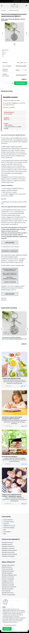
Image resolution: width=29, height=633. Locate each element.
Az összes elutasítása (10, 625)
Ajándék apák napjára (8, 571)
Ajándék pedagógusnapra (9, 575)
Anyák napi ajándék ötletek (12, 378)
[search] (26, 5)
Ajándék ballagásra (7, 573)
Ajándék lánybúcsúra (8, 583)
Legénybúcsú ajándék (8, 585)
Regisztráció (25, 1)
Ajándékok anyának (7, 542)
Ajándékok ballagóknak (8, 556)
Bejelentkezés (17, 1)
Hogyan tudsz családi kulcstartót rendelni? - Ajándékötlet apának (11, 495)
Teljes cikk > (23, 386)
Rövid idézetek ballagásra (9, 456)
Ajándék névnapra (7, 567)
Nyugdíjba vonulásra (7, 581)
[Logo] (14, 6)
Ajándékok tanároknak (8, 546)
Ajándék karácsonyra (8, 592)
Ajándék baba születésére (9, 587)
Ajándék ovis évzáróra (8, 577)
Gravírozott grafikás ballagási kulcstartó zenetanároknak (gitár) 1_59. (14, 338)
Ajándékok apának (7, 544)
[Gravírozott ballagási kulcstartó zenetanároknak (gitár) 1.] (14, 32)
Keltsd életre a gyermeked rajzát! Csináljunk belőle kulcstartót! (12, 418)
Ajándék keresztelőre (7, 589)
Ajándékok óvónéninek (8, 548)
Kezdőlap (3, 10)
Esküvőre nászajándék (8, 579)
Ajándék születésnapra (8, 565)
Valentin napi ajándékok (8, 594)
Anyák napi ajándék (7, 569)
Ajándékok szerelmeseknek (9, 550)
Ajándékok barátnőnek (8, 552)
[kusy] (7, 83)
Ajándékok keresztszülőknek (9, 554)
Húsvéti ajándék (6, 591)
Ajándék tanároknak (14, 10)
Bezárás (7, 629)
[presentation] (2, 33)
